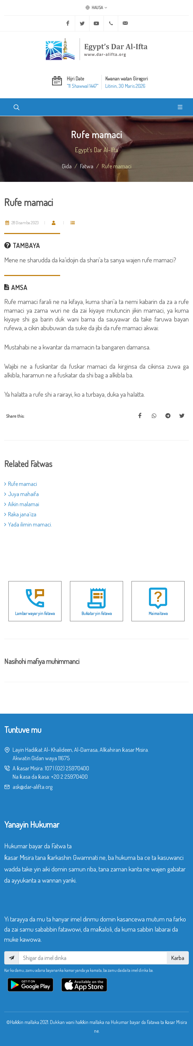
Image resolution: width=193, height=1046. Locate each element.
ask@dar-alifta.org (32, 786)
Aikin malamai (21, 504)
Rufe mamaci (20, 483)
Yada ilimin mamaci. (28, 524)
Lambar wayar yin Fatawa (35, 613)
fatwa (86, 166)
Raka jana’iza (20, 514)
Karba (177, 957)
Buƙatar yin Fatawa (96, 613)
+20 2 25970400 (69, 776)
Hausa (96, 7)
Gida (67, 166)
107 (48, 768)
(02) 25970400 (72, 768)
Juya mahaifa (21, 493)
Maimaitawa (158, 613)
